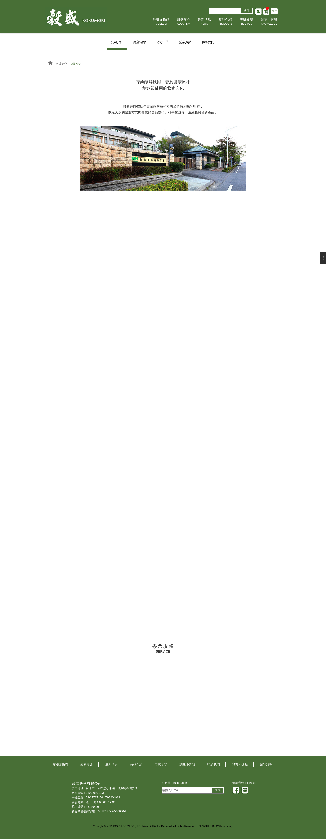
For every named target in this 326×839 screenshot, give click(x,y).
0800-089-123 (95, 793)
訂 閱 (217, 790)
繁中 (274, 11)
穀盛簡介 (183, 23)
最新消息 (204, 23)
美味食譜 (246, 23)
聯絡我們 (208, 42)
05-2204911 (112, 797)
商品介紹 (225, 23)
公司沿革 (162, 42)
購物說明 (266, 765)
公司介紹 (116, 42)
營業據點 (185, 42)
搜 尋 (246, 11)
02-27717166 (94, 797)
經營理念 (139, 42)
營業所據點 (240, 765)
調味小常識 (269, 23)
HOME (76, 17)
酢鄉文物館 (161, 23)
